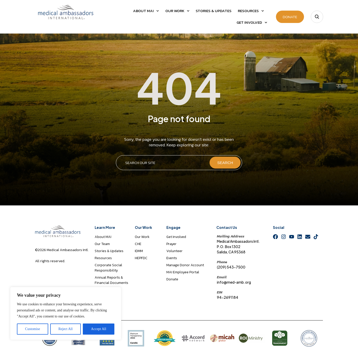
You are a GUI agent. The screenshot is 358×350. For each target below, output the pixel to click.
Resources (251, 11)
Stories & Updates (214, 11)
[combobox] (162, 163)
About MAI (146, 11)
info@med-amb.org (234, 282)
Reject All (65, 329)
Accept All (98, 329)
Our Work (177, 11)
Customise (32, 329)
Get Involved (252, 22)
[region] (65, 313)
